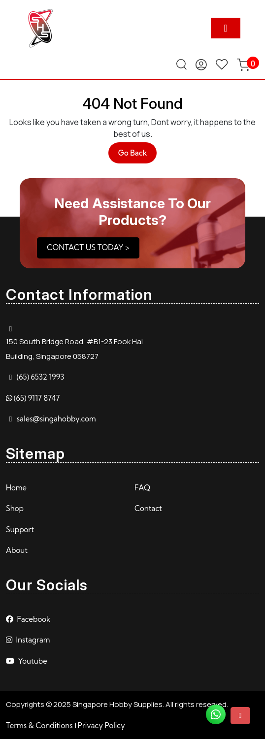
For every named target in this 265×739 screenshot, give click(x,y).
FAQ (142, 487)
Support (20, 529)
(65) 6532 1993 (41, 377)
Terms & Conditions (39, 725)
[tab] (225, 28)
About (17, 550)
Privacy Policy (101, 725)
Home (16, 487)
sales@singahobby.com (56, 418)
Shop (15, 508)
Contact (148, 508)
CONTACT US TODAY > (88, 247)
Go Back (137, 155)
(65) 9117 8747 (37, 398)
